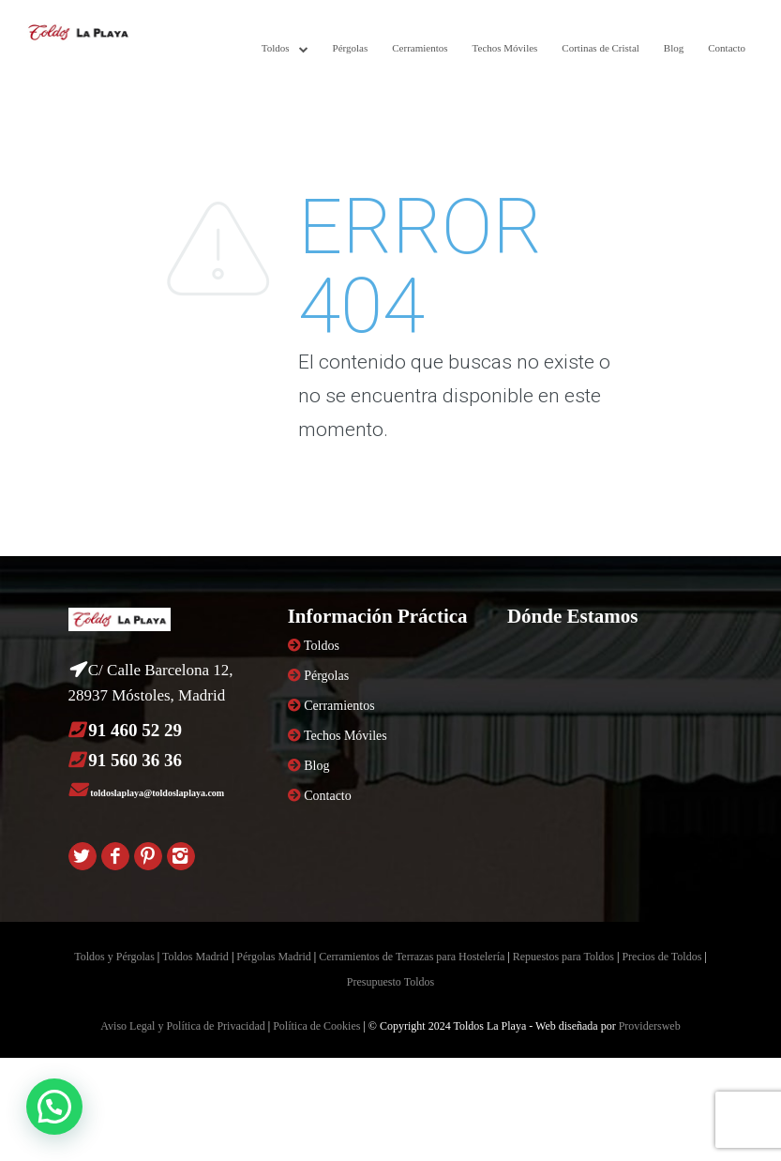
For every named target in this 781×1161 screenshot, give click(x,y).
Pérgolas (350, 47)
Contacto (726, 47)
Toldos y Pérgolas (114, 956)
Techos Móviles (505, 47)
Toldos (276, 47)
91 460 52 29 (135, 730)
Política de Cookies (316, 1026)
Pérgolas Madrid (273, 956)
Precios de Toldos (661, 956)
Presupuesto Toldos (390, 981)
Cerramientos (419, 47)
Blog (673, 47)
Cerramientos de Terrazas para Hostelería (411, 956)
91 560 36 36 (135, 760)
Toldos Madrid (195, 956)
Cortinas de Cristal (600, 47)
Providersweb (650, 1026)
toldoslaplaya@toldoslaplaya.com (157, 793)
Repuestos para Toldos (563, 956)
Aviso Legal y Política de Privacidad (182, 1026)
